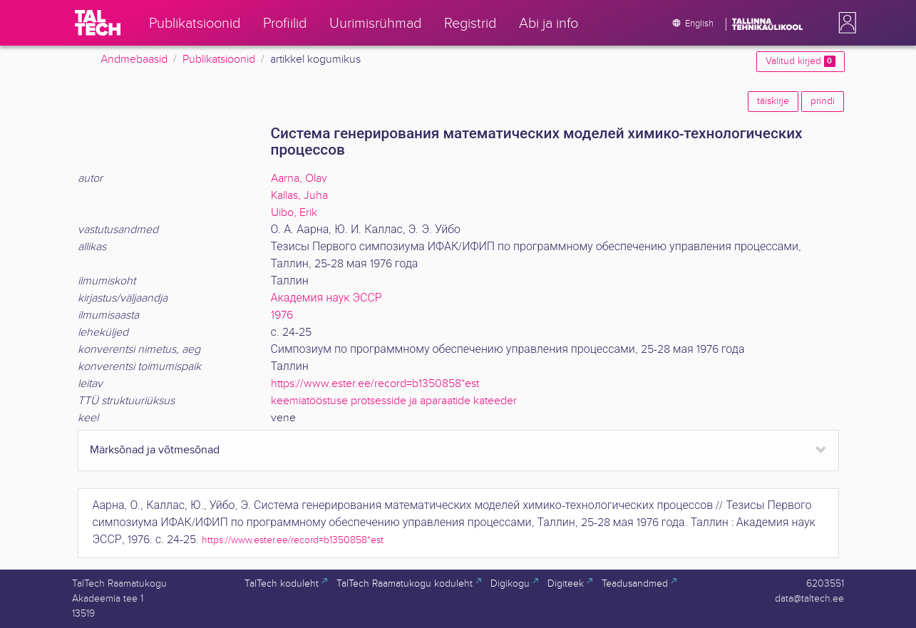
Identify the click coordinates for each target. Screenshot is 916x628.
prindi (822, 101)
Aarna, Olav (299, 178)
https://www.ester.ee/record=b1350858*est (375, 384)
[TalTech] (97, 22)
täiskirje (773, 101)
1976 (282, 315)
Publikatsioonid (218, 59)
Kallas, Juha (299, 195)
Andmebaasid (134, 59)
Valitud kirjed (800, 61)
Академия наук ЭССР (326, 298)
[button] (844, 23)
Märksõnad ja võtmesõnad (155, 450)
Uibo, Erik (294, 213)
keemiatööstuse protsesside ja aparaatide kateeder (394, 401)
